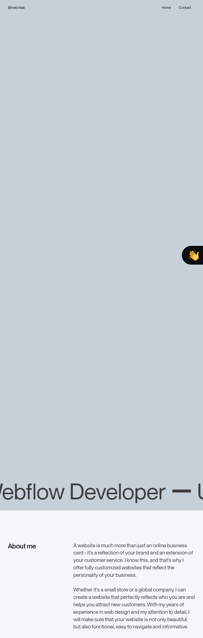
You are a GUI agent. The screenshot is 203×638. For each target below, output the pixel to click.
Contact (185, 7)
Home (166, 7)
